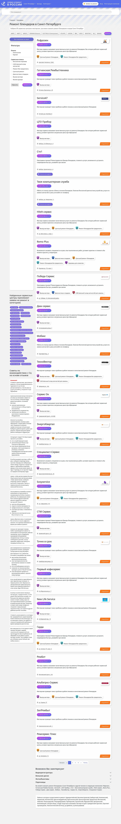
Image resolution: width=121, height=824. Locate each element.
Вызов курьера (18, 79)
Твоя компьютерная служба (53, 182)
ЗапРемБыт (43, 711)
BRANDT (99, 33)
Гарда (40, 627)
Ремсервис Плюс (46, 734)
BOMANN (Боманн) (34, 33)
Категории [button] (46, 4)
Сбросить (15, 85)
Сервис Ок (43, 395)
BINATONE (88, 33)
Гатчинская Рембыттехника (53, 70)
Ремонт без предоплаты (21, 69)
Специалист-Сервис (48, 452)
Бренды (39, 4)
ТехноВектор (44, 362)
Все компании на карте (21, 39)
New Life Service (46, 599)
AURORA (70, 33)
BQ (94, 33)
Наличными (17, 52)
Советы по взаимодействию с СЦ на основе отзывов (20, 373)
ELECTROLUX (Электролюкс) (50, 33)
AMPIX (12, 33)
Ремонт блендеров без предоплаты (75, 57)
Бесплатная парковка (20, 61)
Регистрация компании (111, 4)
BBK (76, 33)
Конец (85, 763)
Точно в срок (44, 542)
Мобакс (41, 336)
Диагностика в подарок (20, 74)
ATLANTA (63, 33)
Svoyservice (43, 482)
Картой (15, 55)
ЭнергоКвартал (46, 424)
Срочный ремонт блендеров (49, 57)
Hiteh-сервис (44, 212)
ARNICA (25, 33)
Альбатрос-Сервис (47, 683)
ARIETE (19, 33)
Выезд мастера (45, 85)
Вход (101, 4)
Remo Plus (43, 242)
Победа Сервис (45, 276)
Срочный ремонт (18, 71)
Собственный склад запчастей (19, 65)
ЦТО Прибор (44, 121)
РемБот (41, 657)
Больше (107, 33)
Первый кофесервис (48, 570)
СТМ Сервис (44, 512)
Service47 (42, 98)
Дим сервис (44, 306)
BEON (81, 33)
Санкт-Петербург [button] (29, 4)
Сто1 (39, 151)
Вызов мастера (18, 77)
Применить (27, 85)
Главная (12, 20)
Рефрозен (42, 40)
